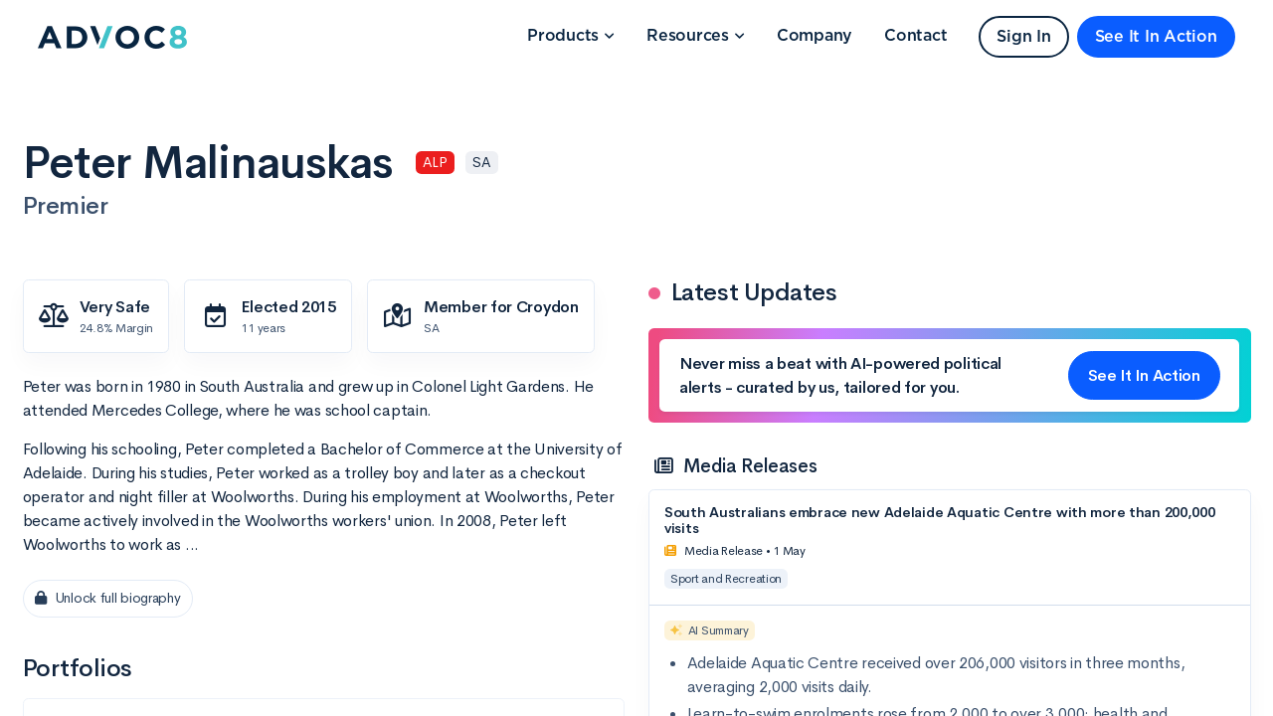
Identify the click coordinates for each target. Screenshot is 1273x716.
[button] (571, 37)
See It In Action (1156, 37)
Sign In (1023, 37)
